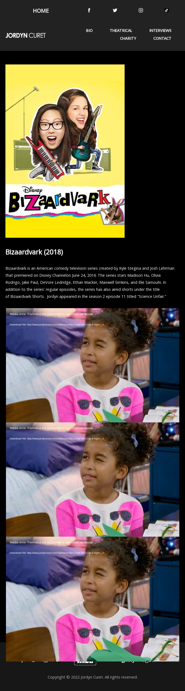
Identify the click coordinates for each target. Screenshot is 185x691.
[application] (92, 357)
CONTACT (162, 38)
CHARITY (128, 38)
